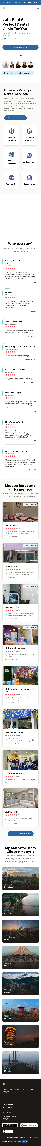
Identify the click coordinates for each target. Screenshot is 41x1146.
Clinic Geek (7, 1112)
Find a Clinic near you (20, 47)
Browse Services (15, 118)
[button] (11, 135)
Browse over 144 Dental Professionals (18, 73)
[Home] (4, 1084)
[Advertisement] (20, 215)
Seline (25, 1141)
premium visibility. (31, 2)
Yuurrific (35, 1137)
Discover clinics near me (20, 833)
